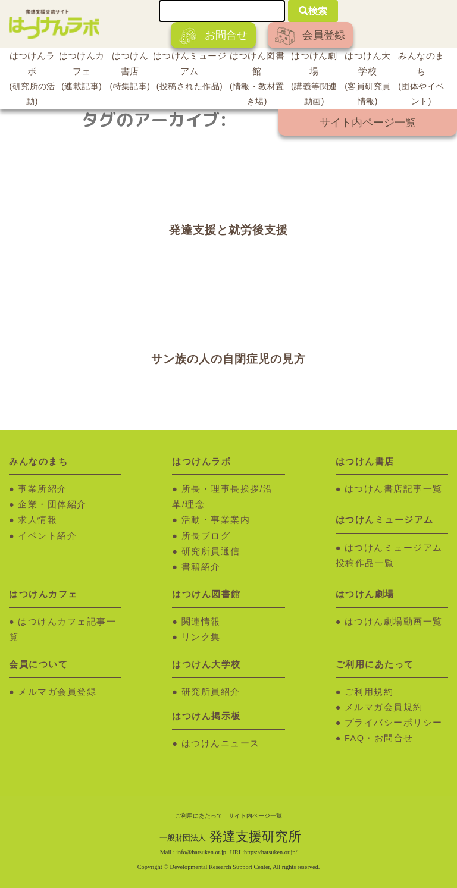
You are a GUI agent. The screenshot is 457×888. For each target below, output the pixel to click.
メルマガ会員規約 (384, 707)
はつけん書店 (130, 72)
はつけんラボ (32, 80)
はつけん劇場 (314, 80)
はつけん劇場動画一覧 (394, 621)
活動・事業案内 (216, 520)
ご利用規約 (369, 691)
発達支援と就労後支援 (228, 230)
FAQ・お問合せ (379, 738)
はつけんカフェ (81, 72)
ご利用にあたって (199, 815)
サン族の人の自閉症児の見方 (228, 359)
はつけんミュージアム (189, 72)
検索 (313, 11)
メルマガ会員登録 (57, 691)
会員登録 (310, 36)
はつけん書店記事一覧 (394, 489)
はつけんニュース (220, 743)
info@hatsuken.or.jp (201, 852)
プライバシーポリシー (394, 722)
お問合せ (213, 36)
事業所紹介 (42, 489)
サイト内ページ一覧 (368, 122)
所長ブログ (206, 536)
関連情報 (201, 621)
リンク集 (201, 637)
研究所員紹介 (210, 691)
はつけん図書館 (257, 80)
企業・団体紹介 (52, 504)
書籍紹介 (201, 567)
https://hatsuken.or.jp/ (270, 852)
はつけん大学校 (368, 80)
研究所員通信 (210, 551)
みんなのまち (421, 80)
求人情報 (37, 520)
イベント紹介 (47, 536)
